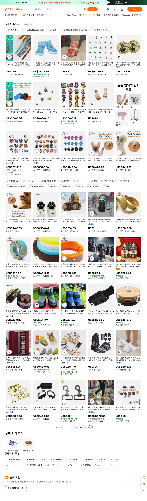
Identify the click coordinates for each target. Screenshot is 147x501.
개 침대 (51, 186)
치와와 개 (65, 181)
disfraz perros (80, 181)
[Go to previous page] (56, 427)
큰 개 (94, 181)
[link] (144, 478)
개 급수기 (101, 460)
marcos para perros (14, 465)
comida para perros (55, 465)
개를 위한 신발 (12, 181)
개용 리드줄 (85, 465)
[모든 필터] (13, 30)
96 (71, 427)
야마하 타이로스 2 (108, 181)
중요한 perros (93, 186)
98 (81, 427)
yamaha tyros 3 (29, 181)
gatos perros (101, 465)
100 (90, 427)
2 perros (78, 186)
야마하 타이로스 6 (57, 460)
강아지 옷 (114, 460)
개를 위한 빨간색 (13, 460)
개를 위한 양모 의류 (48, 181)
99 (86, 427)
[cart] (115, 10)
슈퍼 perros (87, 460)
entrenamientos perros (15, 186)
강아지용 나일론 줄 (34, 465)
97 (76, 427)
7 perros (73, 460)
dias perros (65, 186)
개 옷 (42, 460)
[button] (84, 9)
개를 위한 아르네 (36, 186)
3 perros (72, 465)
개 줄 (107, 186)
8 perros (115, 465)
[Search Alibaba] (58, 9)
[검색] (92, 9)
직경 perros (30, 460)
